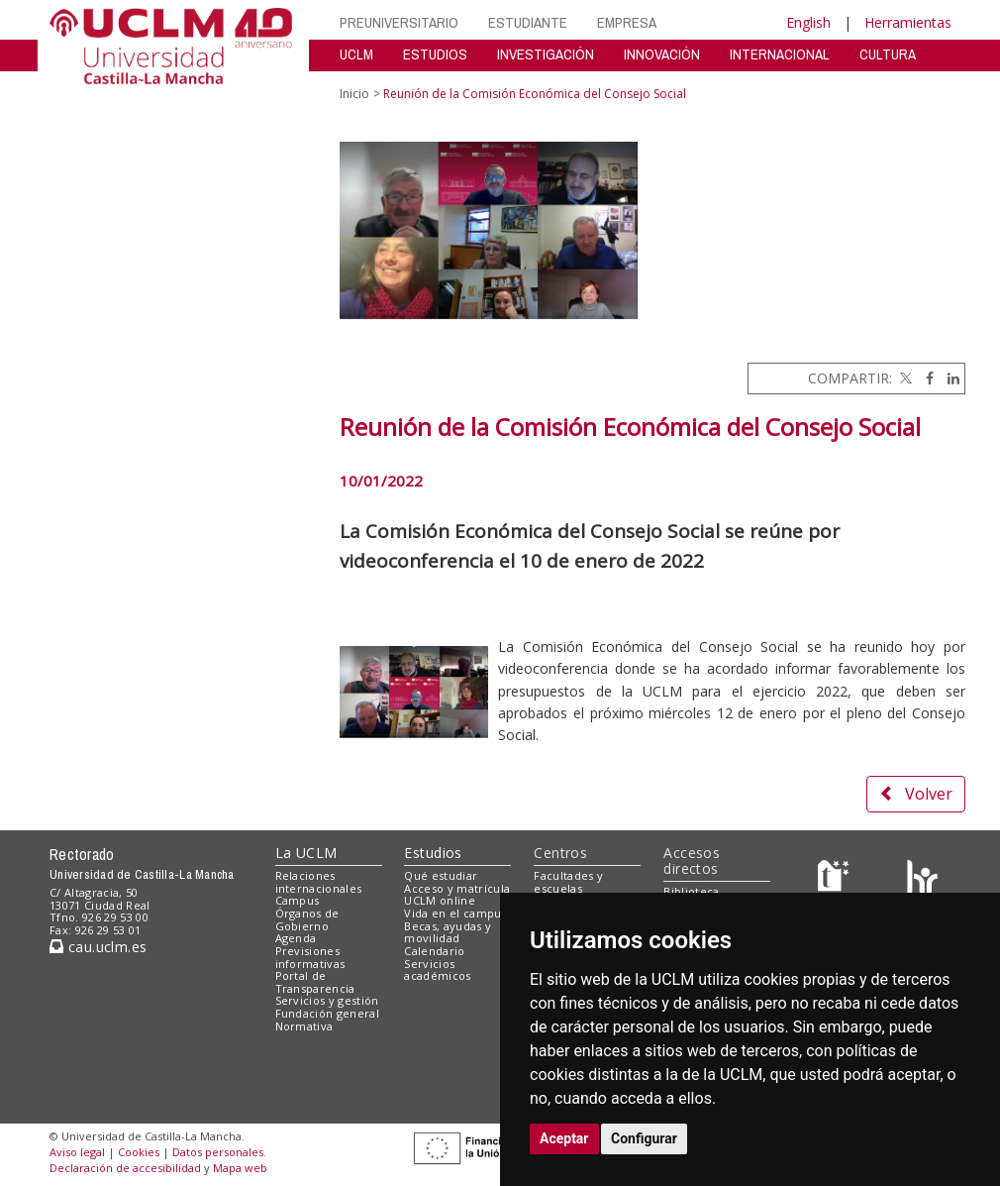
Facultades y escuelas (568, 882)
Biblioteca (691, 891)
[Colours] (922, 879)
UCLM (356, 54)
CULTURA (887, 54)
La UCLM (306, 852)
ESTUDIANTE (527, 22)
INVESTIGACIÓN (545, 54)
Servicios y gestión (327, 1000)
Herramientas (907, 22)
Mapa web (240, 1167)
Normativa (304, 1026)
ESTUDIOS (435, 54)
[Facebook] (925, 378)
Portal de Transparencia (315, 982)
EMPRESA (626, 22)
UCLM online (439, 900)
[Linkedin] (948, 378)
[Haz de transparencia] (836, 879)
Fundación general (327, 1013)
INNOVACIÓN (662, 54)
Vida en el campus (455, 913)
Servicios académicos (437, 970)
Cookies (138, 1151)
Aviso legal (77, 1151)
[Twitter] (904, 378)
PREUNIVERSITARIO (399, 22)
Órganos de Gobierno (307, 919)
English (808, 22)
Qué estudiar (440, 875)
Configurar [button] (644, 1138)
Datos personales (217, 1151)
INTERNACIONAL (780, 54)
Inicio (354, 93)
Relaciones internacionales (318, 882)
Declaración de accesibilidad (125, 1167)
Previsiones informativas (310, 957)
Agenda (296, 937)
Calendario (434, 950)
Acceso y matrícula (457, 888)
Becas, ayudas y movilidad (447, 932)
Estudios (432, 852)
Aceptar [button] (564, 1138)
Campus (297, 900)
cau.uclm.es (98, 946)
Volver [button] (915, 794)
